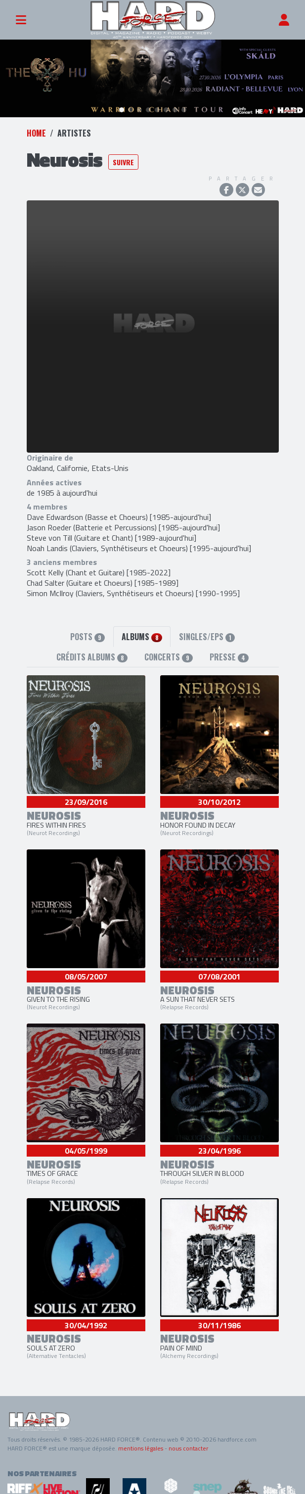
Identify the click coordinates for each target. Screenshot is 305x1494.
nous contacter (188, 1448)
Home (36, 133)
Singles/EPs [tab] (207, 636)
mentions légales (140, 1448)
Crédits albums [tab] (92, 656)
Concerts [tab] (168, 656)
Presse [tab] (229, 656)
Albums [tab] (142, 636)
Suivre (123, 161)
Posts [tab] (87, 636)
